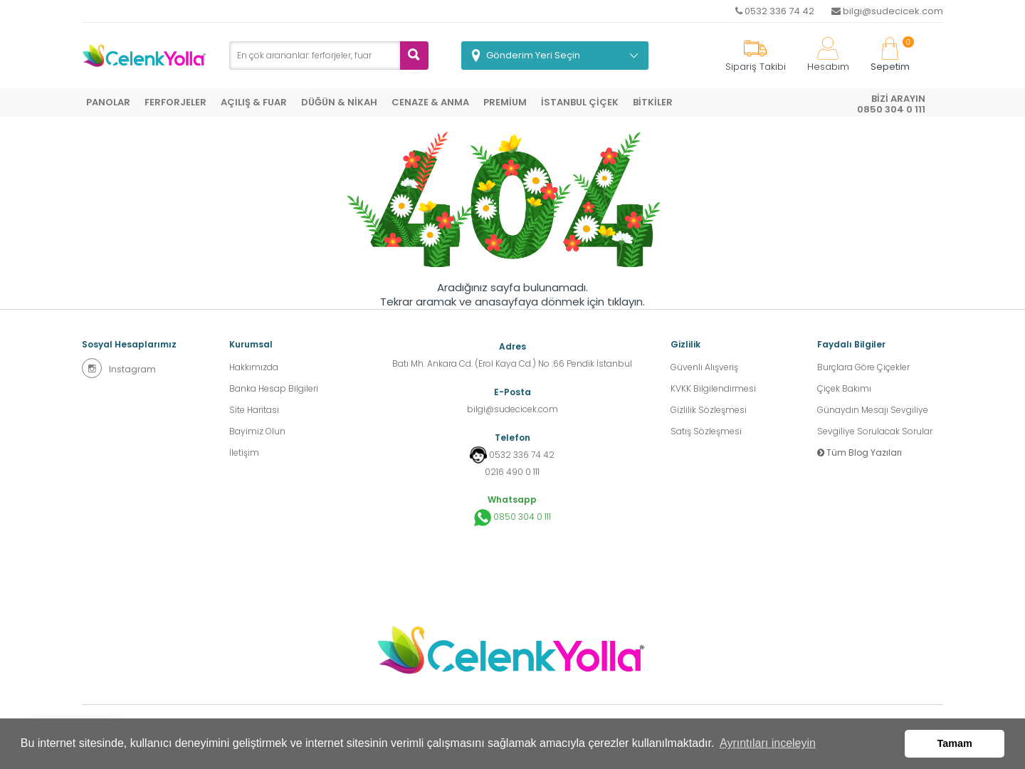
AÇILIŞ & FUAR (254, 102)
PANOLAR (108, 102)
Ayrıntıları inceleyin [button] (768, 743)
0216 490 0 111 (512, 472)
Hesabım (828, 55)
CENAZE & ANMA (430, 102)
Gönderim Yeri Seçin (533, 55)
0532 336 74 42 (774, 11)
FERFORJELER (175, 102)
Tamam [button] (954, 743)
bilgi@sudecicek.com (887, 11)
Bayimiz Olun (257, 431)
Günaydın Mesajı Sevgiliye (872, 410)
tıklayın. (626, 302)
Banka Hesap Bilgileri (273, 388)
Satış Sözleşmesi (706, 431)
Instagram (119, 368)
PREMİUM (505, 102)
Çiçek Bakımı (844, 388)
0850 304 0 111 (512, 517)
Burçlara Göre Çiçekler (863, 367)
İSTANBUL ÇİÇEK (580, 102)
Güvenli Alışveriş (704, 367)
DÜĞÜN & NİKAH (339, 102)
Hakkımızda (253, 367)
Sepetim (890, 55)
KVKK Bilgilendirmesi (713, 388)
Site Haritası (254, 410)
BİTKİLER (653, 102)
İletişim (244, 452)
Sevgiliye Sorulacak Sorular (874, 431)
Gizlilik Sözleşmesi (709, 410)
